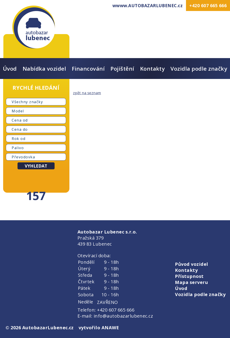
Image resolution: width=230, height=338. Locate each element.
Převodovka (23, 157)
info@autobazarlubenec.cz (123, 316)
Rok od (18, 138)
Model (18, 111)
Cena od (20, 120)
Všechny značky (27, 101)
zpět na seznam (87, 92)
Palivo (18, 147)
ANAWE (110, 328)
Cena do (20, 129)
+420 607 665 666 (208, 5)
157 (36, 195)
